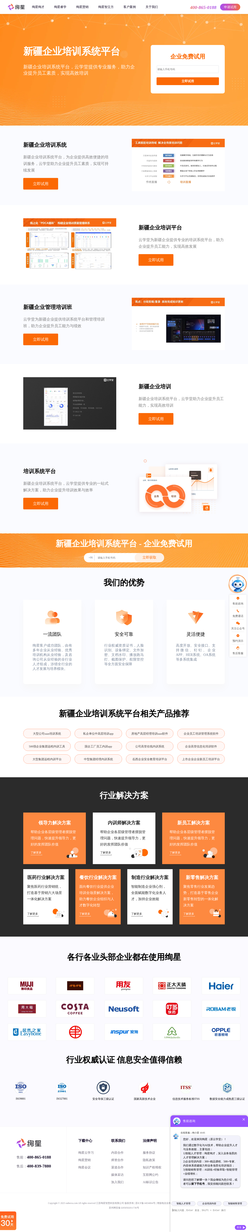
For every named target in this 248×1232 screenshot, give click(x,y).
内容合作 (117, 1152)
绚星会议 (84, 1167)
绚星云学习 (86, 1152)
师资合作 (117, 1160)
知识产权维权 (152, 1167)
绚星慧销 (82, 7)
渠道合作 (117, 1167)
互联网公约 (150, 1174)
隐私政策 (149, 1160)
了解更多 (36, 852)
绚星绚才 (38, 7)
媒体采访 (117, 1174)
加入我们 (117, 1182)
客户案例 (129, 7)
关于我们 (152, 7)
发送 (239, 1227)
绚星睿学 (60, 7)
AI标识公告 (150, 1182)
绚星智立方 (106, 7)
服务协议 (149, 1152)
